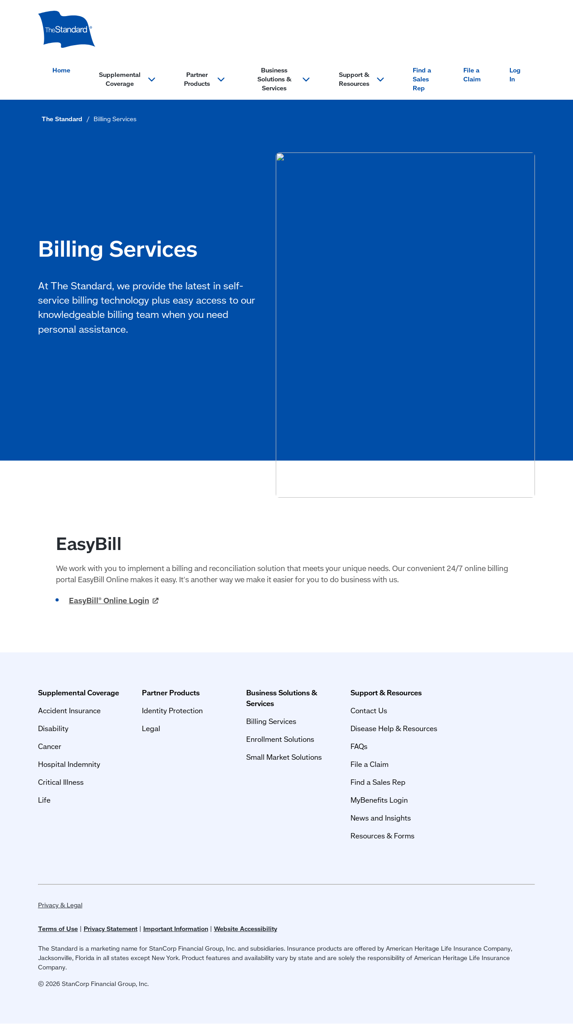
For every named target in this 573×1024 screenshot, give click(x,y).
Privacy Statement (110, 929)
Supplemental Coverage (78, 692)
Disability (53, 728)
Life (44, 799)
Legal (151, 728)
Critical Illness (61, 782)
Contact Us (369, 710)
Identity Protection (172, 710)
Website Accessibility (245, 929)
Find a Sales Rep (422, 79)
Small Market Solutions (284, 757)
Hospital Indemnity (69, 764)
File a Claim (472, 74)
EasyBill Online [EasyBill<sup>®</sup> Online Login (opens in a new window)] (114, 600)
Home (61, 70)
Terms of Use (58, 929)
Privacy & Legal (60, 905)
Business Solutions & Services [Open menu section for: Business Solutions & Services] (283, 79)
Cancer (49, 746)
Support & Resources (386, 692)
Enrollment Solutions (280, 739)
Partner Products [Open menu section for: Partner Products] (204, 79)
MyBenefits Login (379, 799)
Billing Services (271, 721)
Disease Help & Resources (394, 728)
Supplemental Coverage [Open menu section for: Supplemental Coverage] (127, 79)
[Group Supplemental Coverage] (66, 29)
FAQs (359, 746)
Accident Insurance (69, 710)
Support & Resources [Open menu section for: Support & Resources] (362, 79)
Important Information (175, 929)
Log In (515, 74)
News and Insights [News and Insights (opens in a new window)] (381, 817)
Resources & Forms (383, 835)
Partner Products (171, 692)
